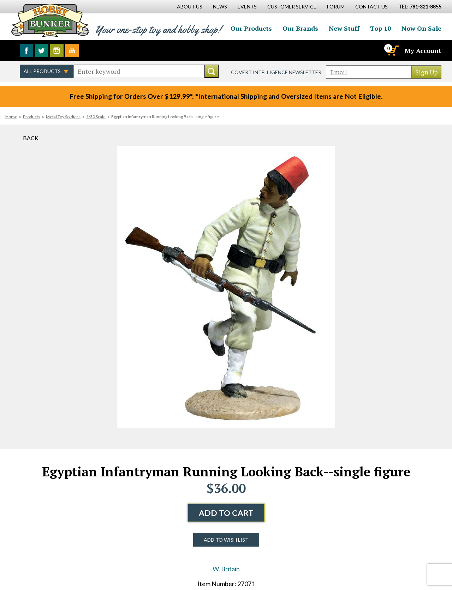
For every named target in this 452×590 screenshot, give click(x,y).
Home (11, 116)
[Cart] (392, 50)
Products (31, 116)
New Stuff (344, 28)
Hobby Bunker (50, 20)
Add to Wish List (226, 540)
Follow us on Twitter (41, 50)
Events (247, 7)
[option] (226, 287)
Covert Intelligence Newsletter (276, 72)
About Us (189, 7)
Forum (336, 7)
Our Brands (300, 28)
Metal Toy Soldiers (63, 116)
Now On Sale (421, 28)
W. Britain (226, 569)
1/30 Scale (96, 116)
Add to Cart (226, 513)
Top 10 (380, 28)
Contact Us (371, 7)
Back (30, 137)
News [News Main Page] (220, 7)
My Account (423, 50)
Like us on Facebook (26, 50)
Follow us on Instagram (57, 50)
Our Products (251, 28)
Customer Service (291, 7)
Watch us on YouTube (72, 50)
